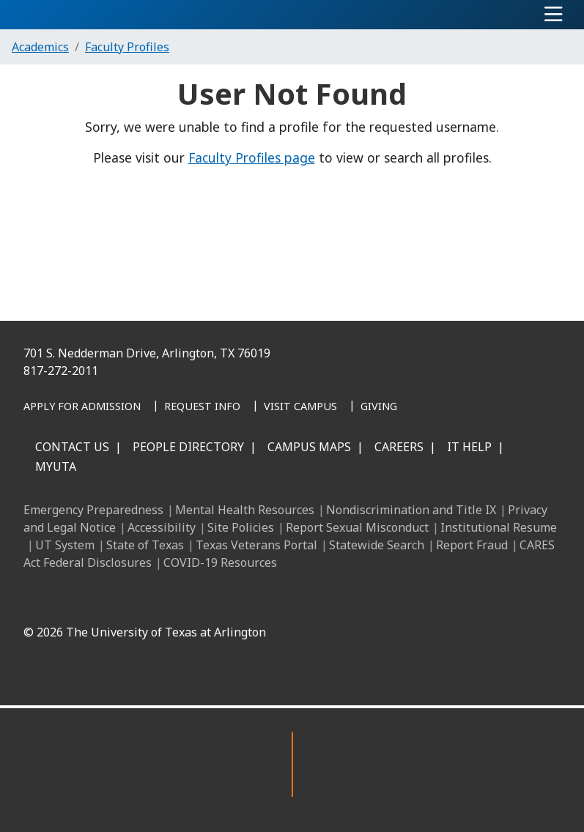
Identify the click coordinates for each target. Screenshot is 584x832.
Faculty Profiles (127, 47)
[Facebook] (228, 598)
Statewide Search (376, 545)
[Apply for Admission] (82, 407)
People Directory (188, 447)
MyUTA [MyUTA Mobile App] (55, 466)
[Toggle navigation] (553, 15)
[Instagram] (292, 598)
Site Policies (240, 527)
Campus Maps (309, 447)
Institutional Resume (498, 527)
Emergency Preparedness (93, 510)
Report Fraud (472, 545)
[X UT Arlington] (324, 598)
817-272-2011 (60, 371)
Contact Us (72, 447)
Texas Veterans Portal (256, 545)
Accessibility (161, 527)
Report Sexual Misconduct (357, 527)
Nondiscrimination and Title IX (411, 510)
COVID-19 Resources (220, 562)
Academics (40, 47)
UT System (65, 545)
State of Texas (145, 545)
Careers (399, 447)
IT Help (469, 447)
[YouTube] (357, 598)
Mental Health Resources (244, 510)
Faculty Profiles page (251, 157)
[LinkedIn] (260, 598)
